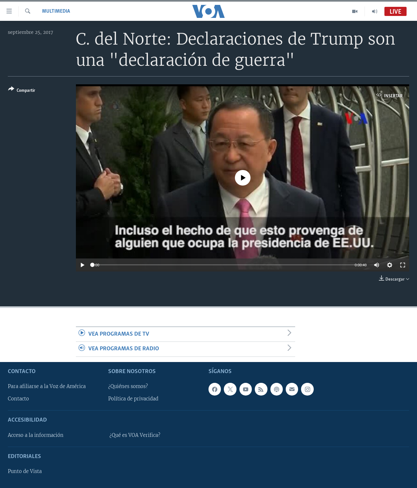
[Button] (21, 91)
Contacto (18, 399)
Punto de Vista (25, 471)
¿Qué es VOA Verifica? (134, 435)
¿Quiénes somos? (128, 386)
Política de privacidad (133, 399)
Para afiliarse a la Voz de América (47, 386)
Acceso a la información (36, 435)
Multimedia (56, 11)
